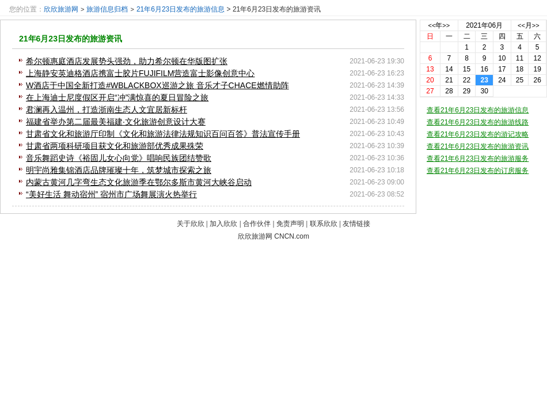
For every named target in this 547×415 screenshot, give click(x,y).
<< (432, 25)
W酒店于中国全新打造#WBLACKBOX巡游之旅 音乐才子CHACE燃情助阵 (157, 85)
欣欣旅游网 (61, 9)
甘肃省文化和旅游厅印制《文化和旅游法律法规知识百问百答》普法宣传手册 (163, 133)
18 (519, 69)
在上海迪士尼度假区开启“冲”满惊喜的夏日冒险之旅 (117, 97)
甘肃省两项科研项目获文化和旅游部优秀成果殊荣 (114, 145)
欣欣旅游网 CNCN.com (273, 236)
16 (484, 69)
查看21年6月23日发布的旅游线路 (478, 122)
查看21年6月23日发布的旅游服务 (478, 158)
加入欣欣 (223, 224)
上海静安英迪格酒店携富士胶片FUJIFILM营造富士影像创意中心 (140, 73)
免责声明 (290, 224)
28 (449, 91)
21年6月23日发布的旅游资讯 (70, 38)
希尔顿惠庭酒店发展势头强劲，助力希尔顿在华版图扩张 (126, 61)
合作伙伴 (257, 224)
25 (519, 80)
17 (502, 69)
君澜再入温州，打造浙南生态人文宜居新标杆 (106, 109)
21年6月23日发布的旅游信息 (180, 9)
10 (502, 58)
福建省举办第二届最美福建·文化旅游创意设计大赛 (116, 121)
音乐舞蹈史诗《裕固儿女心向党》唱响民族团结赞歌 (118, 158)
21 (449, 80)
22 (466, 80)
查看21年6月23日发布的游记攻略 (478, 134)
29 (466, 91)
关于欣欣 (190, 224)
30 (484, 91)
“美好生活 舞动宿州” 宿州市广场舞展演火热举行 (111, 194)
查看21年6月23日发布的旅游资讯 (478, 146)
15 (466, 69)
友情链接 (356, 224)
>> (446, 25)
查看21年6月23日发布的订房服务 (478, 171)
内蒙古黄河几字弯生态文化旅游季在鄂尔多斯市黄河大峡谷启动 (139, 182)
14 (449, 69)
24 (502, 80)
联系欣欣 (323, 224)
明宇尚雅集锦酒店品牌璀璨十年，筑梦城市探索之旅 (118, 170)
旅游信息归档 (107, 9)
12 (537, 58)
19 (537, 69)
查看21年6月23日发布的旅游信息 (478, 110)
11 (519, 58)
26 (537, 80)
